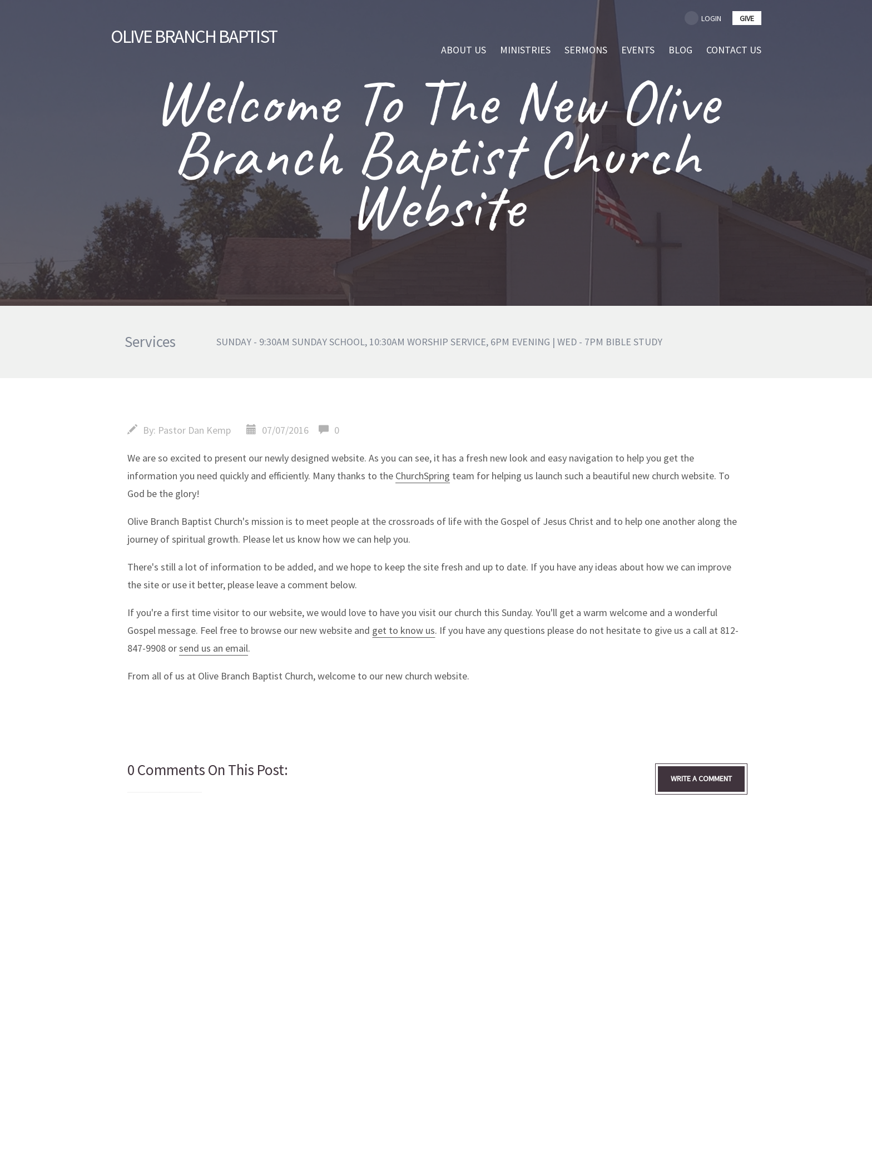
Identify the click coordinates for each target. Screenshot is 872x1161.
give (747, 18)
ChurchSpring (422, 475)
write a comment (701, 778)
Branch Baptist (199, 35)
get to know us (403, 630)
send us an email (213, 648)
